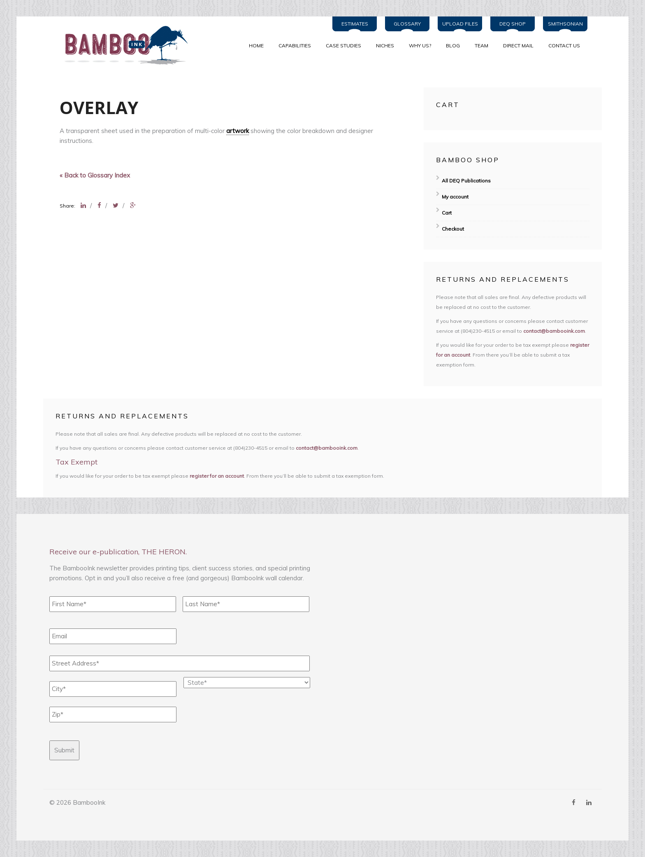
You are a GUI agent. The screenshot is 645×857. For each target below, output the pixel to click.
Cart (447, 213)
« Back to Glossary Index (95, 175)
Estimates (354, 24)
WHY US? (420, 45)
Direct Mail (518, 45)
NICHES (385, 45)
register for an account (217, 476)
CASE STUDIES (343, 45)
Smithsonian (565, 24)
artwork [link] (237, 131)
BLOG (453, 45)
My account (455, 197)
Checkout (453, 229)
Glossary (407, 24)
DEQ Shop (512, 24)
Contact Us (564, 45)
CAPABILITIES (294, 45)
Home (256, 45)
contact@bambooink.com (554, 331)
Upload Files (460, 24)
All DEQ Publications (466, 180)
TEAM (481, 45)
